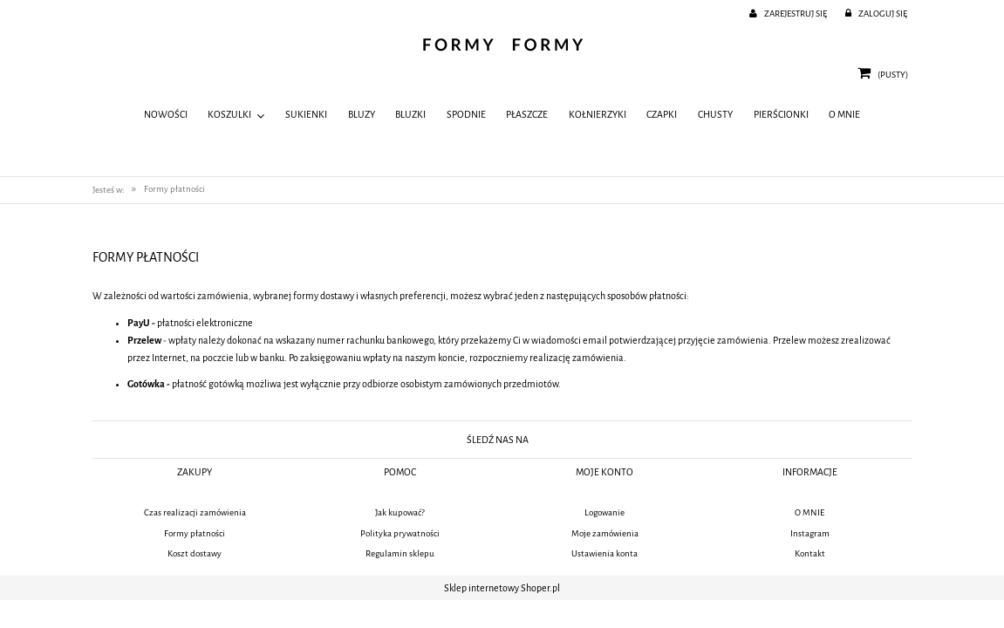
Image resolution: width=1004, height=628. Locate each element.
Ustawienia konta (604, 553)
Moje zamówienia (605, 533)
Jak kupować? (400, 512)
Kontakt (810, 553)
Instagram (810, 533)
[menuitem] (165, 115)
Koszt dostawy (194, 553)
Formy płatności (194, 533)
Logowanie (604, 512)
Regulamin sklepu (399, 553)
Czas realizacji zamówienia (195, 512)
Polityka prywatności (400, 533)
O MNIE (809, 512)
